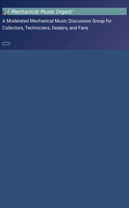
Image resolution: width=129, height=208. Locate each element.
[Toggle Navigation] (6, 43)
